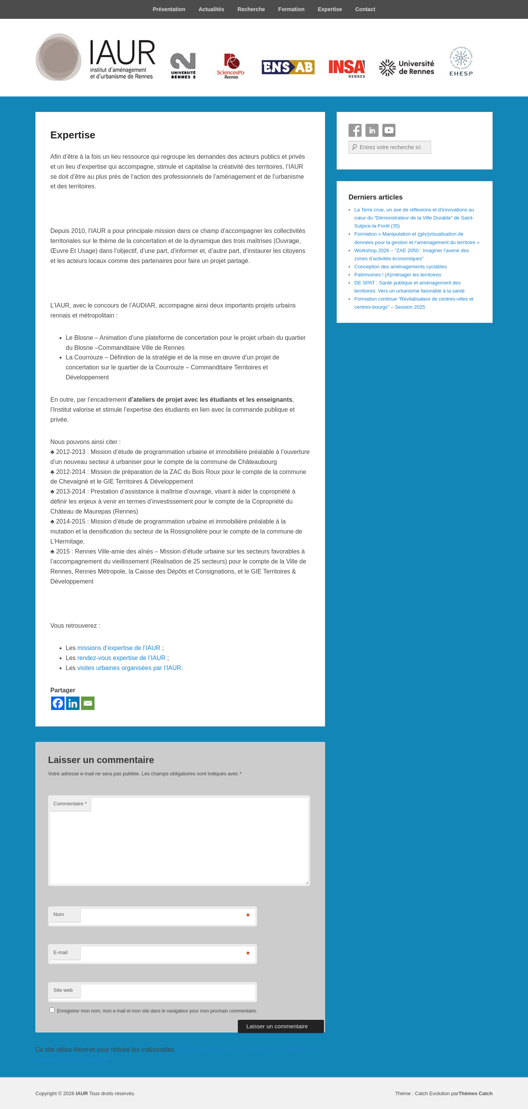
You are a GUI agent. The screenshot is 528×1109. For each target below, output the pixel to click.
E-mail (60, 952)
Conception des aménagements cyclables (400, 266)
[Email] (88, 703)
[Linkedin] (73, 703)
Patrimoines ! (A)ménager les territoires (397, 275)
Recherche (251, 9)
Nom (58, 914)
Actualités (211, 9)
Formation (291, 9)
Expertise (330, 9)
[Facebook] (58, 703)
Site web (63, 990)
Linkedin (372, 130)
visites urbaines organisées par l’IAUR (129, 668)
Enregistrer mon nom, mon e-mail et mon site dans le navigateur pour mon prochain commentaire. (157, 1011)
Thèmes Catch (475, 1093)
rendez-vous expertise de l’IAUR (121, 658)
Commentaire (70, 803)
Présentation (169, 9)
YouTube (388, 130)
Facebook (355, 130)
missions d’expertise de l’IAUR (118, 648)
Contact (365, 9)
